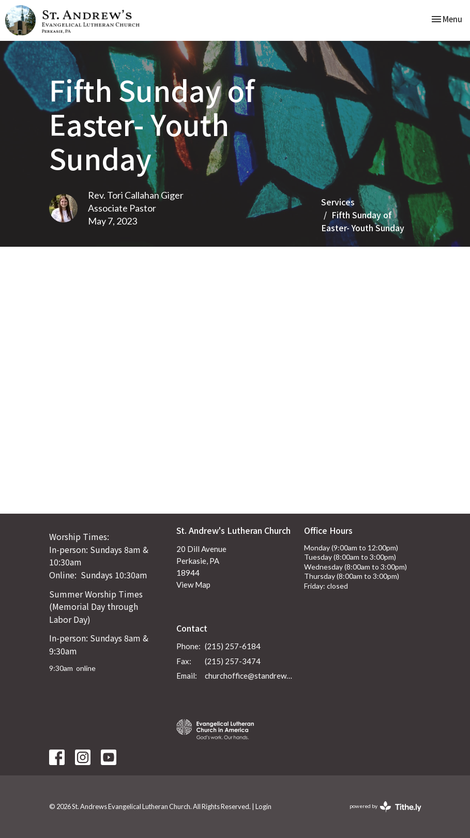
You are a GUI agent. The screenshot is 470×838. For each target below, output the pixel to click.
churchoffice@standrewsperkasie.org (249, 675)
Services (338, 202)
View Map (193, 584)
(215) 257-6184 (233, 646)
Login (263, 806)
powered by (385, 807)
